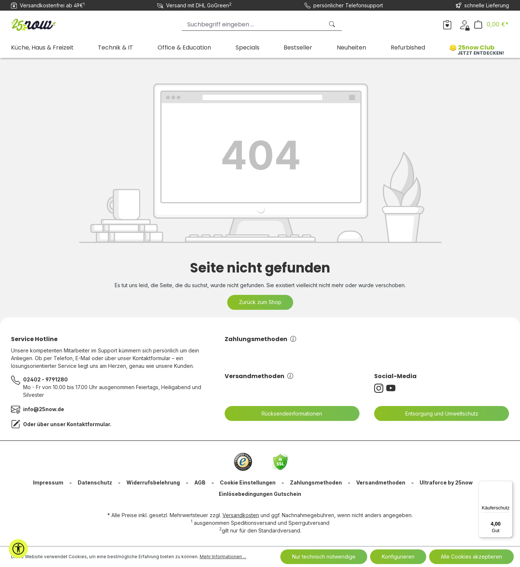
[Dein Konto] (464, 24)
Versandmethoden (259, 376)
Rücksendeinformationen (287, 413)
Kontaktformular (88, 424)
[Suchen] (333, 24)
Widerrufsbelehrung (153, 482)
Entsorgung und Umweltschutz (437, 413)
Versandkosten (240, 515)
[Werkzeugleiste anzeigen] (18, 548)
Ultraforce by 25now (446, 482)
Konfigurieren (398, 556)
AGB (200, 482)
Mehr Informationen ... (223, 556)
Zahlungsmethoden (260, 339)
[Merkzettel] (447, 24)
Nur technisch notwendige (323, 556)
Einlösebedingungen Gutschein (260, 494)
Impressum (48, 482)
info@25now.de (43, 409)
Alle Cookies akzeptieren (471, 556)
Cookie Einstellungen (248, 482)
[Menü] (508, 485)
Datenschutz (95, 482)
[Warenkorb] (491, 24)
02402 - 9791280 (45, 379)
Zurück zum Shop (260, 302)
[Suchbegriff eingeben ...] (253, 24)
